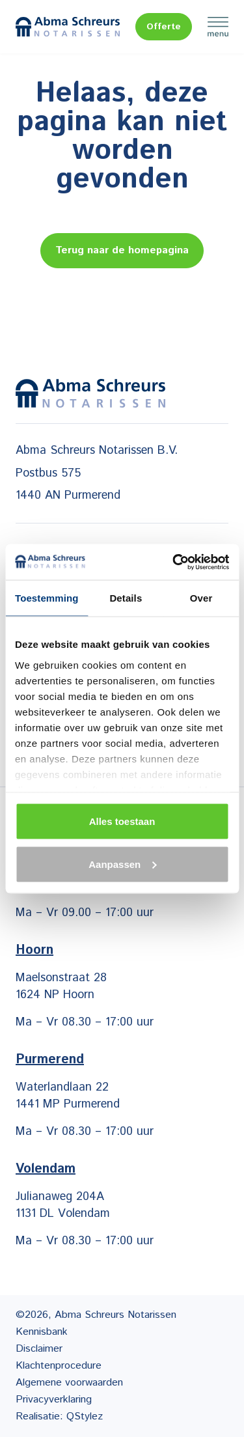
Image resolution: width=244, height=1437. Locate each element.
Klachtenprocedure (59, 1365)
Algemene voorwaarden (69, 1382)
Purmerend (50, 1059)
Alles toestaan (122, 821)
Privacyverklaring (54, 1399)
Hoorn (34, 950)
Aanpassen (122, 863)
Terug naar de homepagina (122, 250)
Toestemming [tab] (47, 598)
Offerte (163, 26)
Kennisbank (42, 1331)
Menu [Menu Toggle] (218, 26)
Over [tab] (201, 598)
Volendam (45, 1169)
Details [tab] (125, 598)
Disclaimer (39, 1348)
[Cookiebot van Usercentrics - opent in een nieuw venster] (173, 561)
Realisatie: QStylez (59, 1416)
